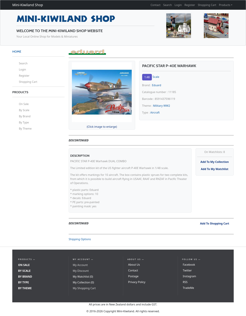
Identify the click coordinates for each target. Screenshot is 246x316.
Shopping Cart (207, 5)
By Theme (25, 128)
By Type (24, 122)
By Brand (24, 116)
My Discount (81, 271)
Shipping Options (80, 239)
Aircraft (155, 112)
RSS (185, 282)
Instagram (189, 276)
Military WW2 (161, 106)
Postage (133, 276)
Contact (155, 5)
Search (167, 5)
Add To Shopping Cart (214, 223)
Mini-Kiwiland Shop (27, 5)
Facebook (189, 264)
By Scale (24, 110)
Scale (156, 77)
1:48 (147, 77)
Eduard (156, 85)
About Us (134, 264)
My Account (80, 265)
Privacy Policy (136, 282)
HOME (16, 51)
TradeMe (188, 288)
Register (189, 5)
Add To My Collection (214, 162)
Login (178, 5)
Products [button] (224, 5)
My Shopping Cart (84, 288)
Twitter (187, 270)
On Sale (24, 104)
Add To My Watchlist (214, 169)
